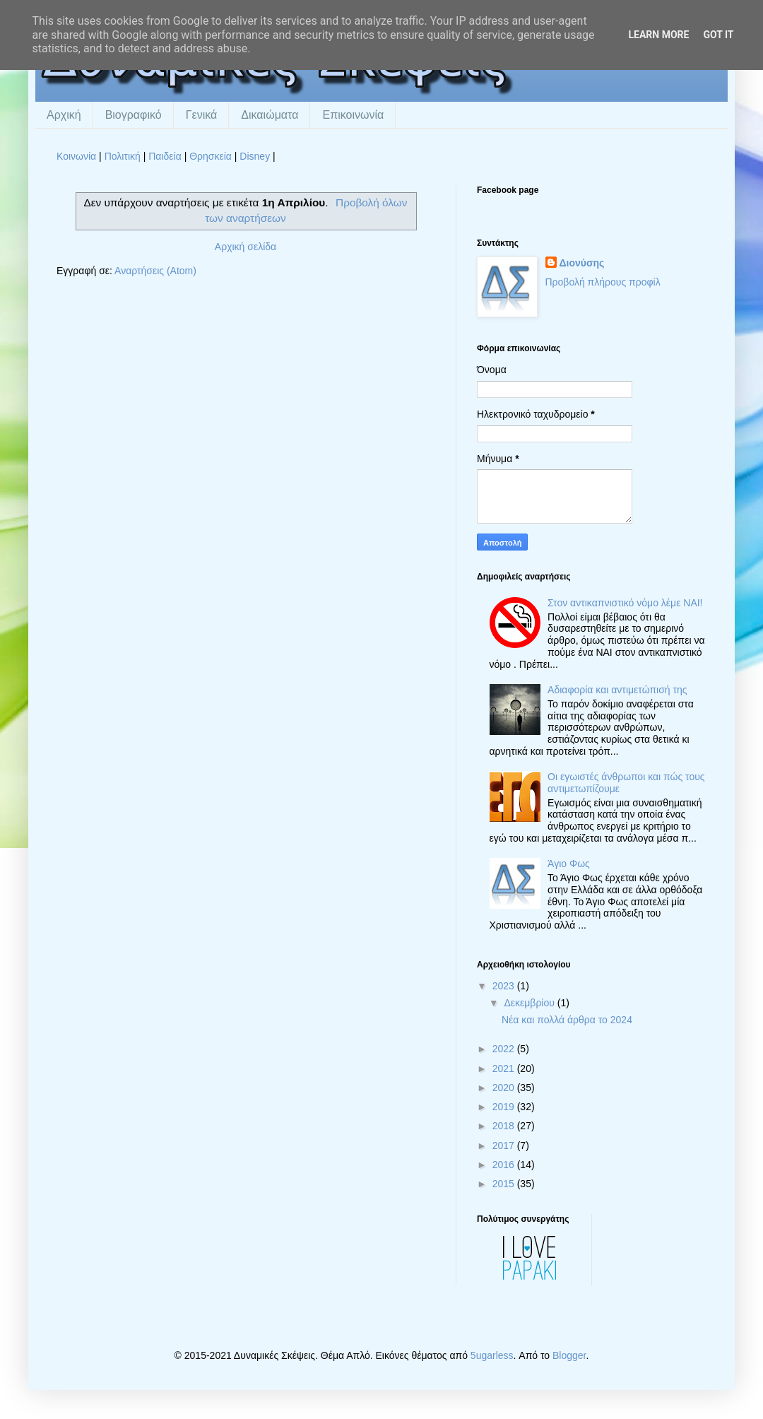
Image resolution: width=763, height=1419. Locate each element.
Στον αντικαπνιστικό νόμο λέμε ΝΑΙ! (625, 602)
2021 (504, 1068)
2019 (504, 1106)
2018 (504, 1125)
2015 (504, 1183)
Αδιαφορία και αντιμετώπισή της (617, 689)
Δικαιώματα (269, 115)
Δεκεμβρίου (530, 1002)
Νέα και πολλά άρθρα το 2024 (567, 1019)
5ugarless (492, 1355)
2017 (504, 1145)
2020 (504, 1087)
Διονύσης (582, 263)
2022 (504, 1048)
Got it (718, 34)
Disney (254, 156)
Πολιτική (123, 156)
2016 (504, 1164)
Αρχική (64, 115)
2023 (504, 985)
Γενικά (202, 115)
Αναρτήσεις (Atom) (155, 270)
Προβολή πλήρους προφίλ (603, 282)
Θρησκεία (210, 156)
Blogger (569, 1355)
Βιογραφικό (133, 115)
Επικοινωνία (353, 115)
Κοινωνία (76, 156)
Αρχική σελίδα (245, 246)
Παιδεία (165, 156)
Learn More (658, 34)
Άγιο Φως (569, 863)
